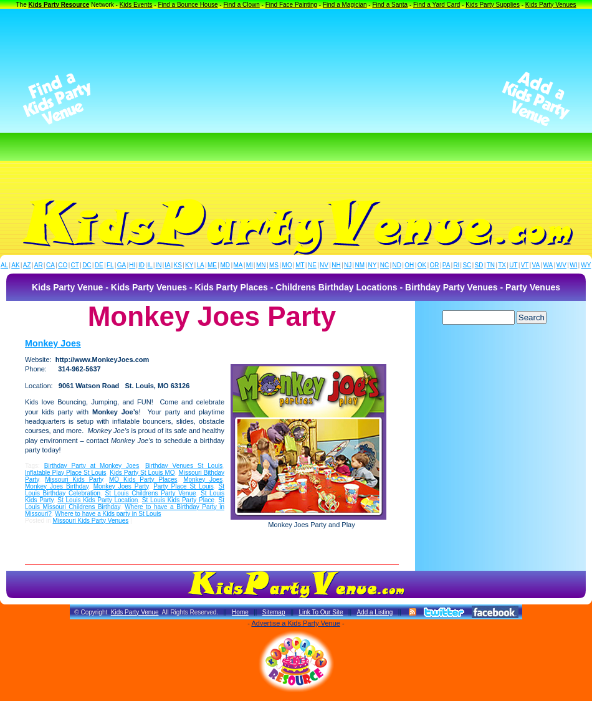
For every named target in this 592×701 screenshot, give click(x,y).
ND (397, 265)
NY (372, 265)
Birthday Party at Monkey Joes (91, 465)
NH (336, 265)
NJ (347, 265)
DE (99, 265)
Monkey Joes (53, 343)
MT (299, 265)
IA (167, 265)
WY (586, 265)
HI (132, 265)
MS (274, 265)
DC (86, 265)
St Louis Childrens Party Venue (150, 493)
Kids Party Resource (59, 4)
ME (212, 265)
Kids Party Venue (135, 612)
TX (502, 265)
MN (261, 265)
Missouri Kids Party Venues (90, 520)
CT (75, 265)
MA (238, 265)
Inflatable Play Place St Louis (65, 472)
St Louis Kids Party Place (178, 500)
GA (121, 265)
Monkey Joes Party (121, 486)
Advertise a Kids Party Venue (295, 623)
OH (409, 265)
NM (360, 265)
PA (446, 265)
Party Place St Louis (183, 486)
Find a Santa (390, 4)
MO (287, 265)
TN (491, 265)
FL (110, 265)
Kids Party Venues (550, 4)
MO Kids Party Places (143, 479)
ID (141, 265)
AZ (27, 265)
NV (324, 265)
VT (525, 265)
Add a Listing (374, 612)
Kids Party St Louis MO (142, 472)
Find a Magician (345, 4)
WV (561, 265)
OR (434, 265)
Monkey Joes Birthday (56, 486)
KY (189, 265)
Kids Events (136, 4)
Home (240, 612)
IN (158, 265)
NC (384, 265)
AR (38, 265)
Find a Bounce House (187, 4)
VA (536, 265)
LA (200, 265)
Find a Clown (241, 4)
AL (4, 265)
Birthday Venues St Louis (183, 465)
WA (548, 265)
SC (466, 265)
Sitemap (273, 612)
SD (479, 265)
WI (573, 265)
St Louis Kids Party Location (97, 500)
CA (50, 265)
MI (249, 265)
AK (15, 265)
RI (456, 265)
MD (226, 265)
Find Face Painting (291, 4)
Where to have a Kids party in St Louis (108, 513)
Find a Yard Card (436, 4)
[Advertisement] (296, 99)
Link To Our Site (320, 612)
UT (513, 265)
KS (178, 265)
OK (422, 265)
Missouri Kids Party (74, 479)
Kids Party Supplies (492, 4)
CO (62, 265)
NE (312, 265)
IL (150, 265)
